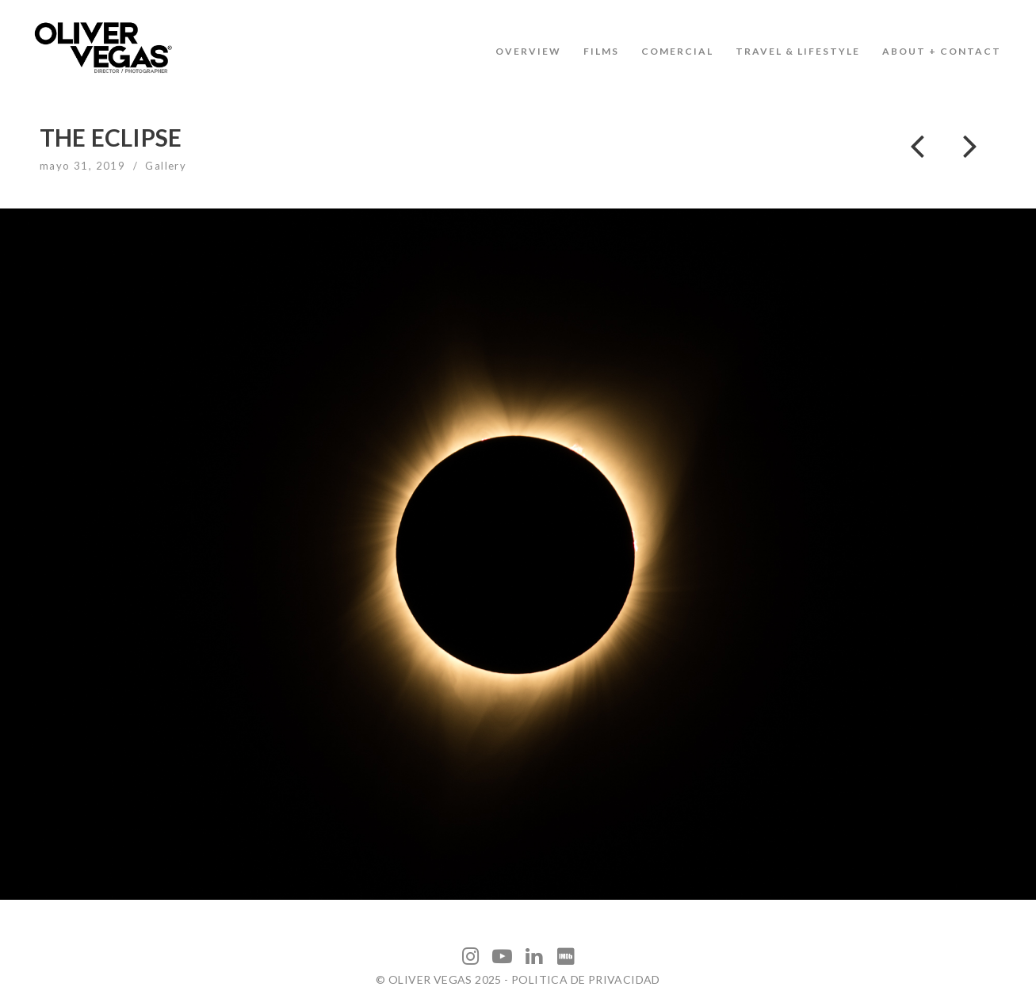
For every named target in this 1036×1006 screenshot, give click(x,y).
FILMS (601, 51)
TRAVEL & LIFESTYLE (798, 51)
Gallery (165, 165)
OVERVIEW (528, 51)
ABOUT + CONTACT (941, 51)
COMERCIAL (677, 51)
